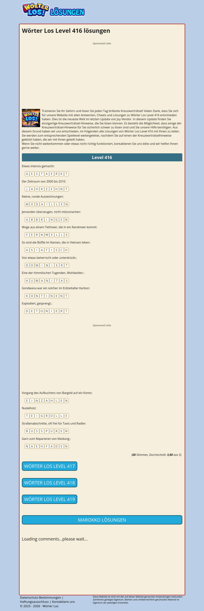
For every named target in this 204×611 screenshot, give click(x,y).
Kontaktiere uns (63, 602)
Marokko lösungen (102, 520)
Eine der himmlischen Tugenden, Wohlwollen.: (53, 273)
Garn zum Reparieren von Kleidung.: (46, 439)
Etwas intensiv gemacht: (38, 166)
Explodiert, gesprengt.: (37, 303)
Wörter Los (50, 606)
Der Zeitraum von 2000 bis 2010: (44, 181)
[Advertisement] (102, 71)
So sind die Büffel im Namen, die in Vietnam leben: (56, 242)
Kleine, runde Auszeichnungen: (43, 197)
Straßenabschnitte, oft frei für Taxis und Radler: (54, 423)
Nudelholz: (29, 408)
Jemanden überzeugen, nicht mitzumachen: (51, 212)
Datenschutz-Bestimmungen (40, 597)
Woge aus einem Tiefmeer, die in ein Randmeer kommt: (59, 227)
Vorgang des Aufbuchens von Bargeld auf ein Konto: (57, 393)
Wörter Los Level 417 (49, 466)
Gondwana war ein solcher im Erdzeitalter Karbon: (56, 288)
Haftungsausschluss (34, 602)
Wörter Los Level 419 (49, 499)
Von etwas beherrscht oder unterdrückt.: (49, 258)
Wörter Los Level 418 (49, 483)
